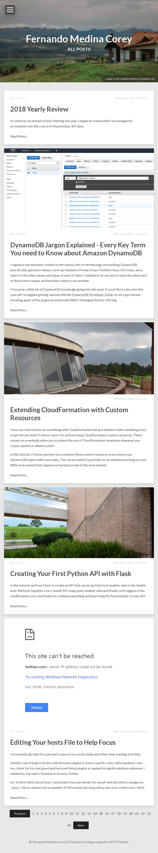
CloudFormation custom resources (108, 437)
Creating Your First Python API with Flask (70, 575)
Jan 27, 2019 (17, 98)
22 (143, 816)
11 (77, 816)
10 (71, 816)
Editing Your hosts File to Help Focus (63, 745)
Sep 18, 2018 (17, 564)
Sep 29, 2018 (17, 399)
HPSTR (113, 844)
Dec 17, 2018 (17, 234)
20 (131, 816)
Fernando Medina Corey (79, 38)
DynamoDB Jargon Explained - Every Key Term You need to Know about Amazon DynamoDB (78, 250)
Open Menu (10, 9)
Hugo (90, 844)
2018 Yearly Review (39, 109)
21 (137, 816)
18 (119, 816)
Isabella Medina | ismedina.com (137, 78)
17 (113, 816)
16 (107, 816)
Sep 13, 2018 (17, 733)
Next (81, 828)
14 (95, 816)
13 (89, 816)
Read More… (19, 137)
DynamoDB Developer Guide (92, 296)
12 (83, 816)
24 (69, 828)
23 (149, 816)
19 (125, 816)
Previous (20, 816)
